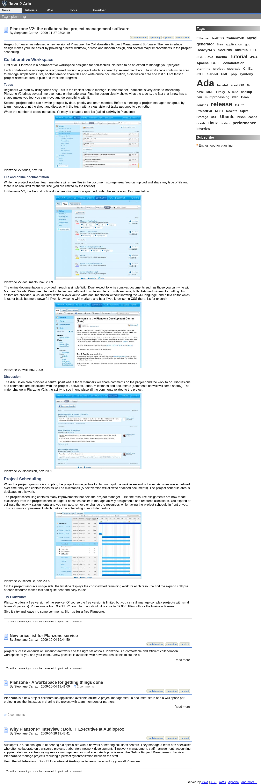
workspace (183, 37)
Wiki (50, 10)
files (220, 44)
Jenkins (202, 105)
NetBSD (218, 38)
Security (225, 50)
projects (169, 602)
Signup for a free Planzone (84, 611)
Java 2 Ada (20, 3)
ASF (213, 782)
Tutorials (30, 10)
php (234, 74)
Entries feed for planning (216, 145)
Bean (245, 97)
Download (99, 10)
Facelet (222, 85)
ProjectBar (204, 111)
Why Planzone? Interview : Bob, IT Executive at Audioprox (67, 729)
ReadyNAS (206, 50)
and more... (249, 782)
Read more (182, 660)
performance (244, 123)
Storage (202, 117)
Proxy (220, 92)
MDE (210, 92)
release (221, 104)
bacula (221, 57)
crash (201, 123)
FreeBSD (237, 85)
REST (219, 111)
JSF (200, 57)
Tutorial (238, 56)
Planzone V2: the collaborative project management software (69, 29)
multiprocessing (217, 97)
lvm (199, 97)
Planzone (11, 698)
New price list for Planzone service (44, 635)
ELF (253, 50)
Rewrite (231, 111)
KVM (200, 92)
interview (203, 128)
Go (249, 85)
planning (156, 37)
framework (235, 38)
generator (205, 44)
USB (214, 117)
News (6, 10)
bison (241, 117)
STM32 (233, 92)
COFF (216, 63)
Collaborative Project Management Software (123, 44)
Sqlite (244, 111)
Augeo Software (16, 44)
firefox (225, 123)
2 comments (85, 686)
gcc (247, 44)
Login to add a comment (68, 621)
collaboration (140, 37)
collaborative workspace (57, 65)
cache (252, 117)
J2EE (201, 74)
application (234, 44)
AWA (254, 57)
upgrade (233, 69)
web (235, 97)
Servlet (212, 74)
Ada (205, 83)
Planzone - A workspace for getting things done (56, 682)
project (168, 37)
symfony (246, 74)
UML (224, 74)
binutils (241, 50)
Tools (73, 10)
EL (250, 69)
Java (209, 57)
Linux (212, 123)
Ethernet (203, 38)
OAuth (239, 105)
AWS (222, 782)
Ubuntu (227, 116)
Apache (203, 63)
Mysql (252, 38)
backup (246, 92)
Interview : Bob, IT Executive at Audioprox (53, 761)
